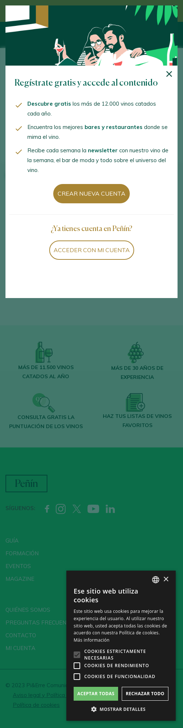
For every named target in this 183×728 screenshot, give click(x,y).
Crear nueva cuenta (91, 193)
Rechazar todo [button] (145, 693)
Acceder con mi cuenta (92, 250)
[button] (121, 709)
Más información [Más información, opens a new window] (91, 640)
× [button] (165, 579)
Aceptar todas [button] (95, 693)
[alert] (121, 646)
